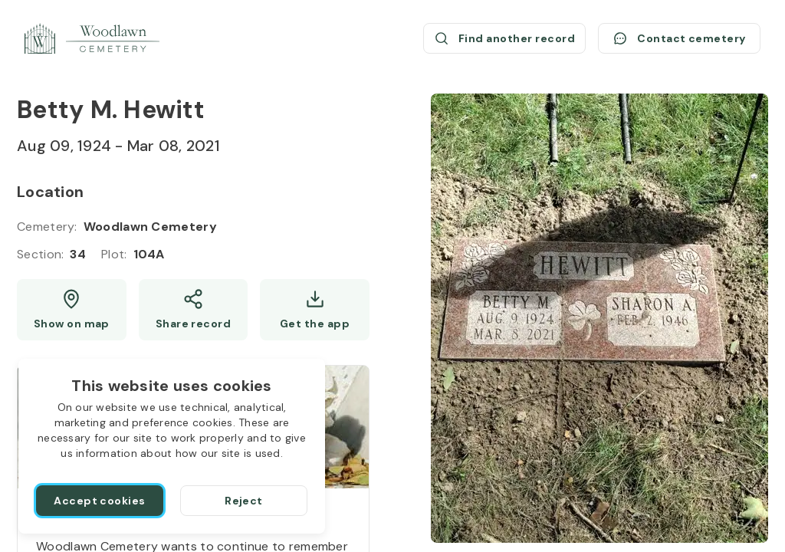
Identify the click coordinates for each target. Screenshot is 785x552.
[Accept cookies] (99, 500)
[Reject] (243, 500)
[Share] (193, 309)
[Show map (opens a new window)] (71, 309)
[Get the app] (315, 309)
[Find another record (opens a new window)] (504, 38)
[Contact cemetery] (679, 38)
